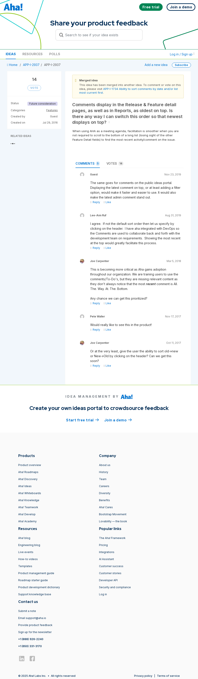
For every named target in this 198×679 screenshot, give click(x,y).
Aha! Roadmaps (28, 472)
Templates (25, 566)
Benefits (104, 500)
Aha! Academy (27, 521)
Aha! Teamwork (28, 507)
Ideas (11, 54)
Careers (104, 486)
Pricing (103, 545)
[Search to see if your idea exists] (101, 35)
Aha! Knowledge (28, 500)
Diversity (104, 493)
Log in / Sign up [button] (182, 54)
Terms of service (168, 675)
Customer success (111, 566)
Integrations (106, 552)
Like (107, 202)
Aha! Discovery (28, 479)
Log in (103, 594)
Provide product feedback (35, 625)
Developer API (108, 580)
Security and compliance (115, 587)
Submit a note (27, 611)
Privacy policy (143, 675)
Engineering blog (29, 545)
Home (12, 65)
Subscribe (181, 65)
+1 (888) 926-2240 (30, 639)
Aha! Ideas (25, 486)
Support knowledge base (34, 594)
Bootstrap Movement (112, 514)
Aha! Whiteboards (29, 493)
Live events (25, 552)
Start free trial (82, 420)
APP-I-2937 (31, 65)
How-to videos (28, 559)
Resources (32, 54)
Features (52, 110)
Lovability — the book (113, 521)
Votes (115, 163)
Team (102, 479)
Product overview (29, 465)
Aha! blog (24, 538)
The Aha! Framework (112, 538)
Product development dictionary (39, 587)
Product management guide (36, 573)
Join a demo (118, 420)
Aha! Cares (106, 507)
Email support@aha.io (32, 618)
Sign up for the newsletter (35, 632)
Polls (54, 54)
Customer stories (110, 573)
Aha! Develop (27, 514)
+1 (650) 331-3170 (30, 646)
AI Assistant (106, 559)
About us (104, 465)
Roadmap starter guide (33, 580)
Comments (88, 163)
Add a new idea (156, 65)
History (103, 472)
